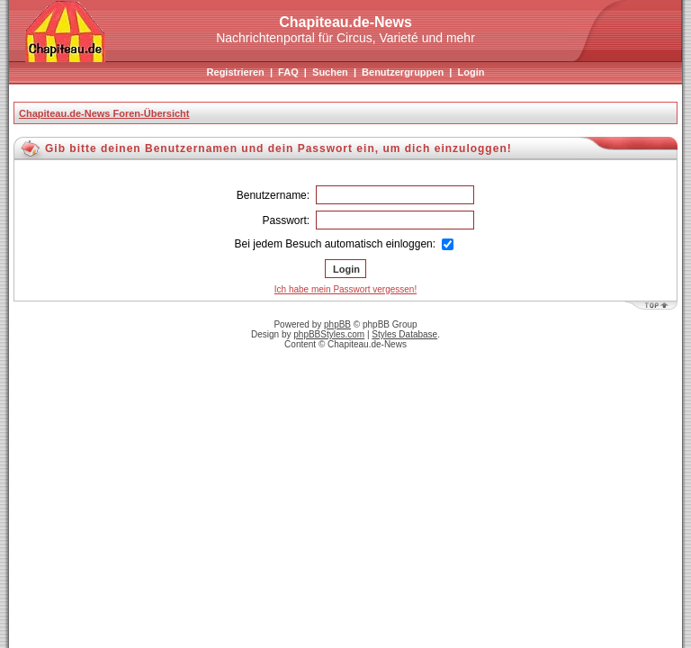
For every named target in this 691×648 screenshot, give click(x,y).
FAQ (288, 72)
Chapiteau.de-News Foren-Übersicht (104, 113)
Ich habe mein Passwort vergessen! (345, 289)
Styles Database (404, 334)
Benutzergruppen (403, 72)
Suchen (330, 72)
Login (470, 72)
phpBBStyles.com (328, 334)
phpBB (337, 324)
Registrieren (236, 72)
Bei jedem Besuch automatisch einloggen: (344, 244)
